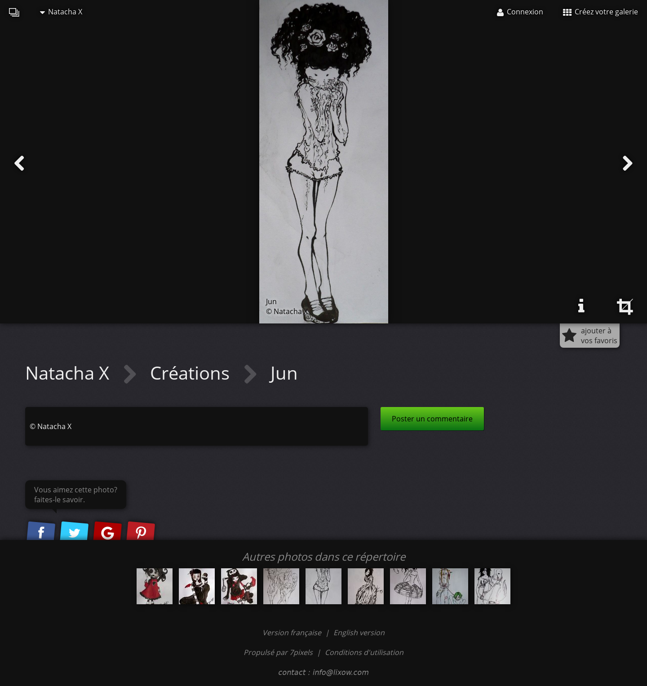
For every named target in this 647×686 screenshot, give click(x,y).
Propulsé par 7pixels (278, 652)
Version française (292, 632)
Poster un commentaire (432, 419)
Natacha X (61, 12)
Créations (192, 372)
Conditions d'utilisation (364, 652)
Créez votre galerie (600, 12)
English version (359, 632)
